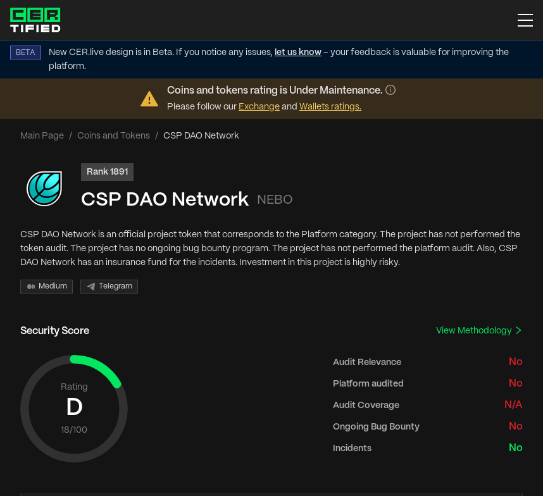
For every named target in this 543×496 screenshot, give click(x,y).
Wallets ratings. (330, 106)
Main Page (42, 136)
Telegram (109, 287)
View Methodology (479, 330)
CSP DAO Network (165, 200)
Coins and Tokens (113, 136)
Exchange (259, 106)
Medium (46, 287)
